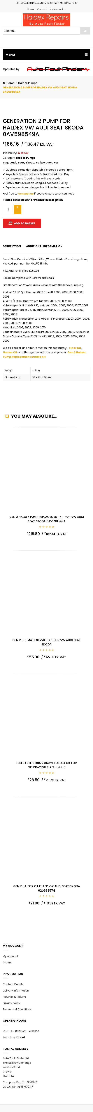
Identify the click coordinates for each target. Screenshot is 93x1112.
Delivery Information (16, 990)
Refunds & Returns (15, 997)
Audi (13, 162)
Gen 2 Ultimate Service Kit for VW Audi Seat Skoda (46, 642)
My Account (56, 9)
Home (30, 9)
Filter (73, 348)
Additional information (44, 246)
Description (12, 246)
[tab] (12, 246)
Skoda (30, 162)
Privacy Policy (11, 1003)
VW (56, 162)
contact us (26, 193)
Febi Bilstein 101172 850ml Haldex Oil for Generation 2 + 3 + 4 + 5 (46, 765)
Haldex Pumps (27, 83)
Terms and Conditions (17, 1009)
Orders (7, 962)
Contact (42, 9)
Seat (21, 162)
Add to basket (25, 223)
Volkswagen (44, 162)
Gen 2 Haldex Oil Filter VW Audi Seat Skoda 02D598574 (46, 888)
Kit (79, 348)
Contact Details (13, 984)
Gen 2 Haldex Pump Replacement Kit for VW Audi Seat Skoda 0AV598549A (46, 519)
